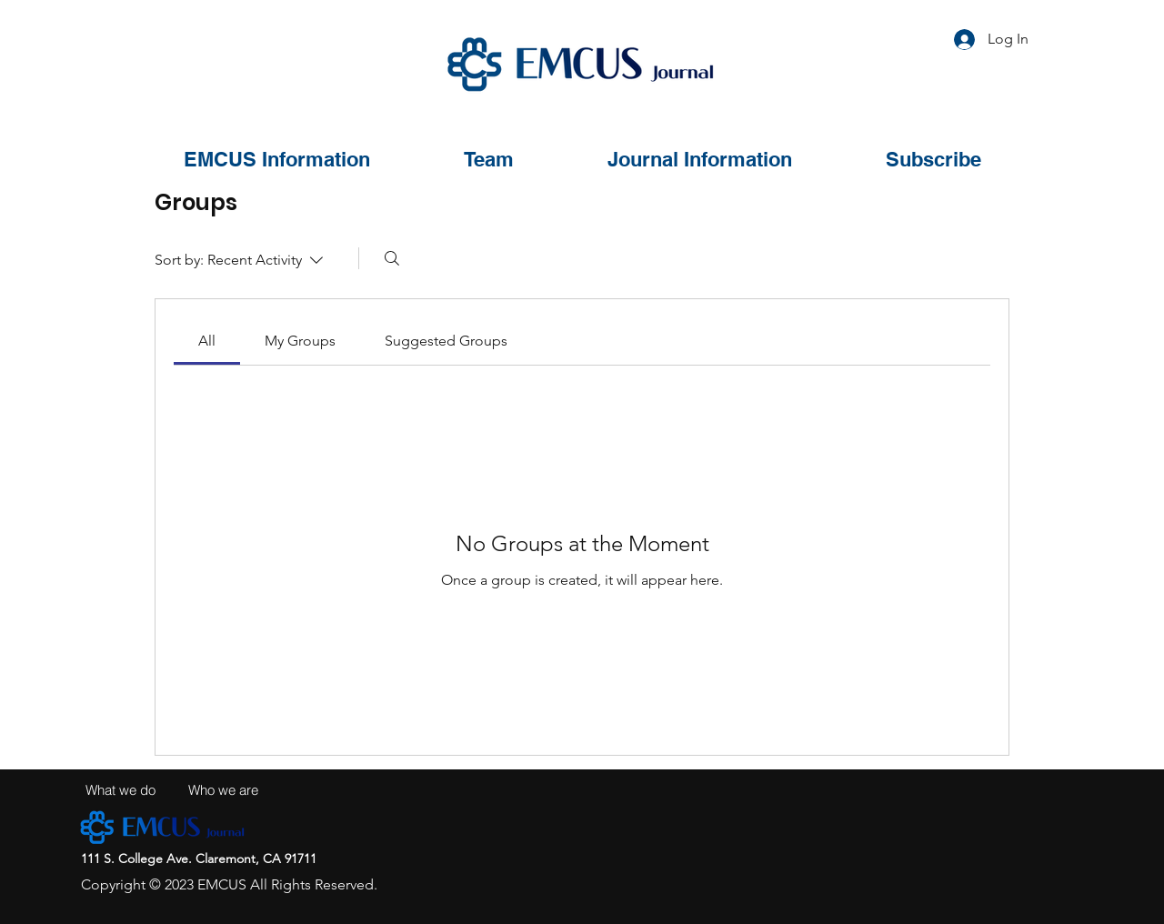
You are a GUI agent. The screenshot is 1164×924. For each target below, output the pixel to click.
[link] (207, 340)
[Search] (392, 258)
